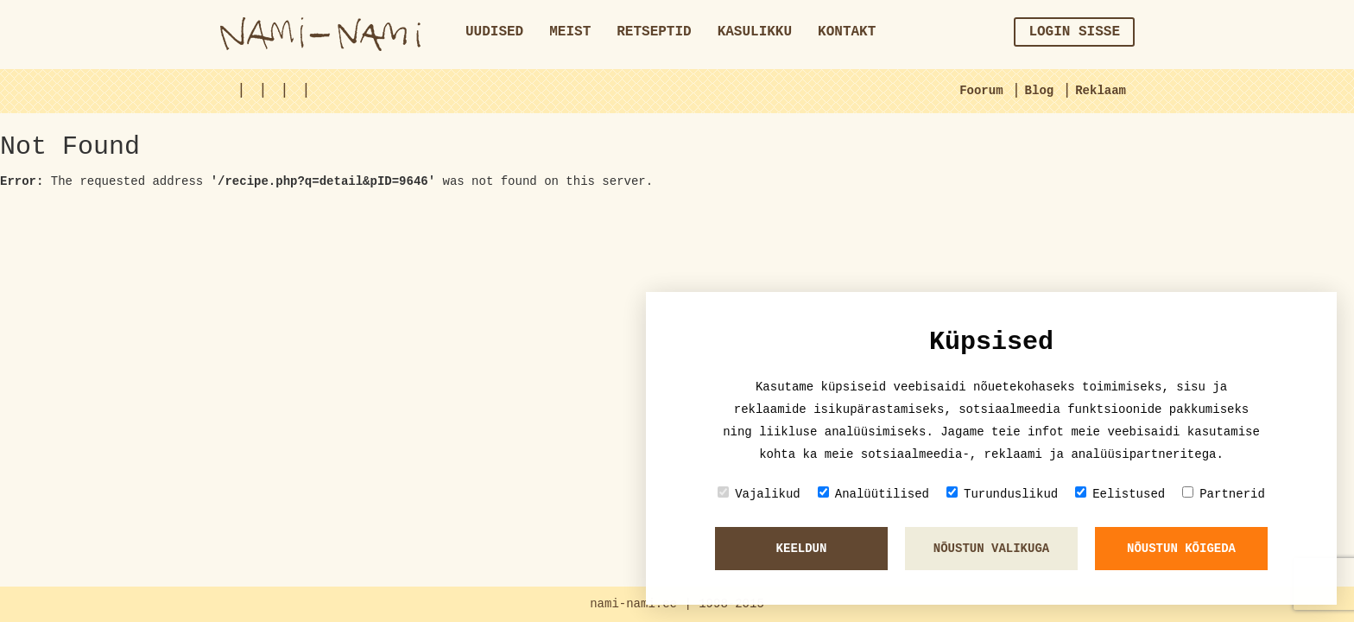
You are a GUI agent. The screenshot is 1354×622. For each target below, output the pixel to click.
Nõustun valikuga (991, 548)
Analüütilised (873, 493)
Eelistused (1120, 493)
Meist (570, 32)
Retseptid (654, 32)
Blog (1039, 91)
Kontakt (847, 32)
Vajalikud (759, 493)
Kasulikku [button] (755, 32)
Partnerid (1223, 493)
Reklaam (1100, 91)
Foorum (981, 91)
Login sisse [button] (1074, 32)
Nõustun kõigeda (1181, 548)
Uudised (494, 32)
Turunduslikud (1002, 493)
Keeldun (801, 548)
